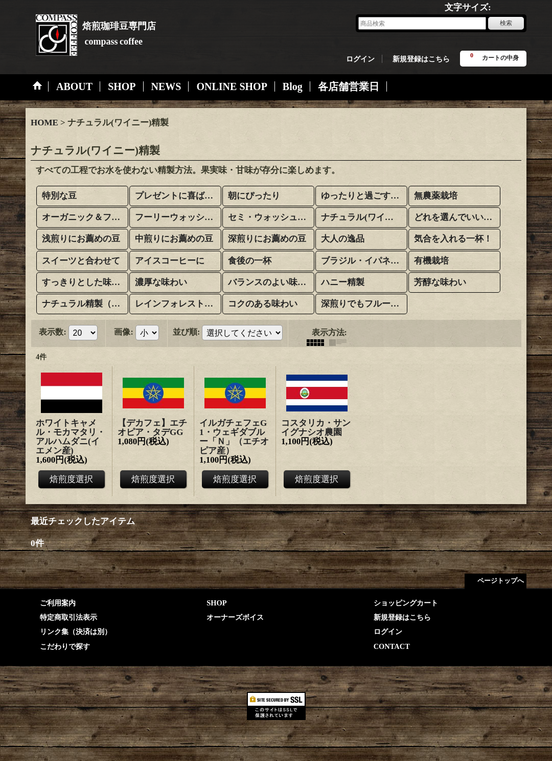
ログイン (360, 59)
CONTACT (392, 646)
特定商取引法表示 (68, 617)
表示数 (52, 332)
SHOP (216, 603)
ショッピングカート (406, 603)
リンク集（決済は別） (75, 631)
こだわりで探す (65, 646)
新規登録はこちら (421, 59)
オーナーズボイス (235, 617)
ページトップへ (500, 580)
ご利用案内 (58, 603)
